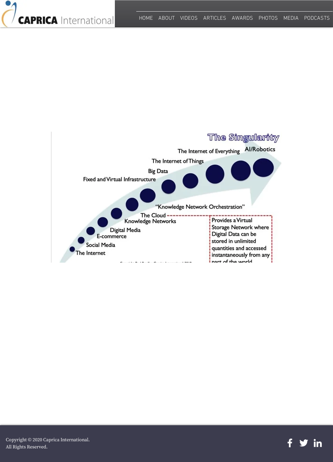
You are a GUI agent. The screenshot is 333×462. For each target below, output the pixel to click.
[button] (268, 15)
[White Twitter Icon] (304, 443)
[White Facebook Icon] (290, 443)
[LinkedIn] (317, 443)
